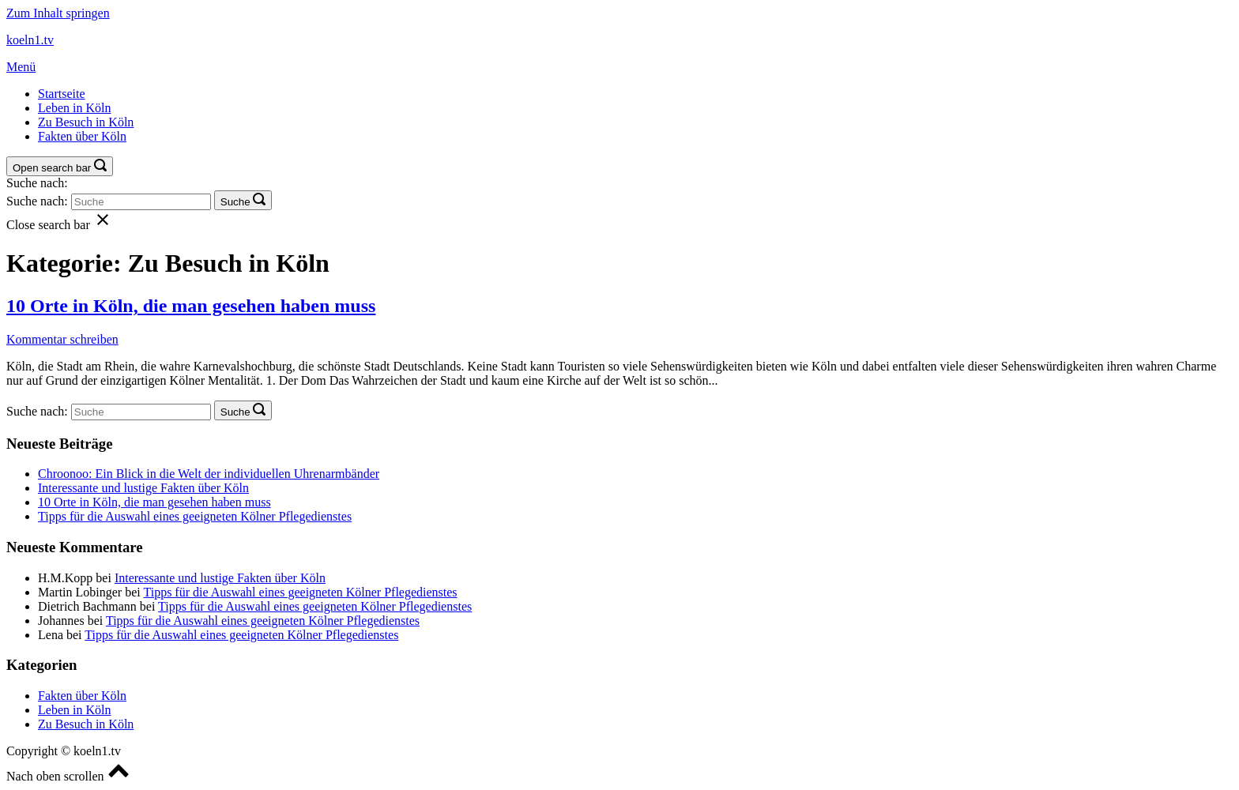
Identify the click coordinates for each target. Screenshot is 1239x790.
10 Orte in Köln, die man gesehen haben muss (190, 305)
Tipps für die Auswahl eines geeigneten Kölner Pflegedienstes (195, 516)
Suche (235, 202)
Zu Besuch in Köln (86, 122)
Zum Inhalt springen (58, 13)
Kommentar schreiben (62, 339)
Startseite (61, 93)
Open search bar (52, 168)
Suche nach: (37, 183)
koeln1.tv (30, 40)
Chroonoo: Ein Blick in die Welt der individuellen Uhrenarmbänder (208, 473)
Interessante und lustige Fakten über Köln (143, 488)
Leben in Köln (74, 108)
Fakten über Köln (82, 136)
